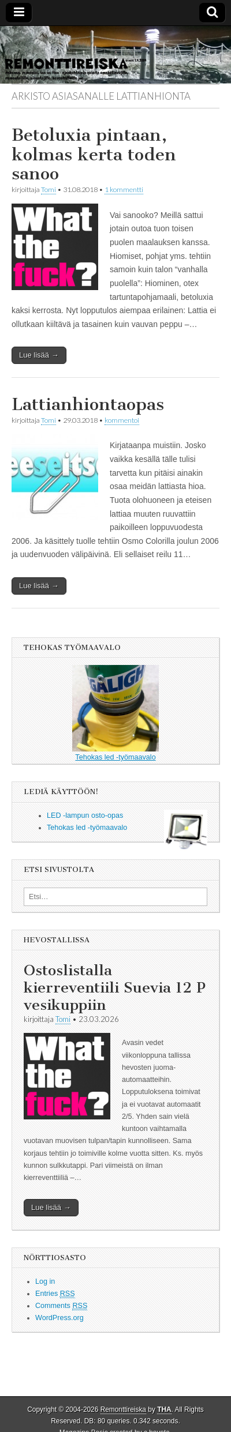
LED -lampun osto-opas (85, 815)
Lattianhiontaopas (88, 404)
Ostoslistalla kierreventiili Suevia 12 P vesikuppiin (115, 987)
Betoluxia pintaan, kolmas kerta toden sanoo (94, 154)
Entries (55, 1294)
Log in (45, 1281)
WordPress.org (59, 1318)
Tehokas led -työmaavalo (115, 713)
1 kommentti (124, 189)
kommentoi (122, 420)
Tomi (48, 189)
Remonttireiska (123, 1409)
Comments (61, 1306)
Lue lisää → (39, 355)
